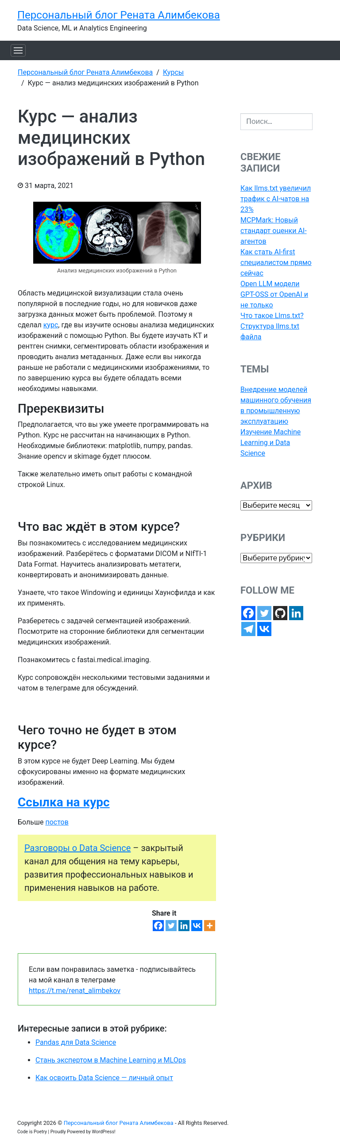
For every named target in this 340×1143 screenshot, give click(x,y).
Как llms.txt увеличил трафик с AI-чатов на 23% (275, 199)
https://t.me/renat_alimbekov (74, 990)
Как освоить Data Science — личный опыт (104, 1078)
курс (50, 325)
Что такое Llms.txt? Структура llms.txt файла (272, 326)
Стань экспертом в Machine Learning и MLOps (110, 1060)
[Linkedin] (183, 925)
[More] (209, 925)
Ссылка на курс (64, 802)
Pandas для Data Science (75, 1042)
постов (56, 822)
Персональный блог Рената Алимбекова (118, 15)
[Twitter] (171, 925)
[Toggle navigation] (18, 50)
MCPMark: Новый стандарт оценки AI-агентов (273, 230)
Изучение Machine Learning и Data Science (270, 442)
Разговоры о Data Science (77, 848)
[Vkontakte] (196, 925)
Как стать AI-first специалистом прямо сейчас (276, 262)
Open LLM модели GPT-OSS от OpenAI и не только (274, 294)
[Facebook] (158, 925)
